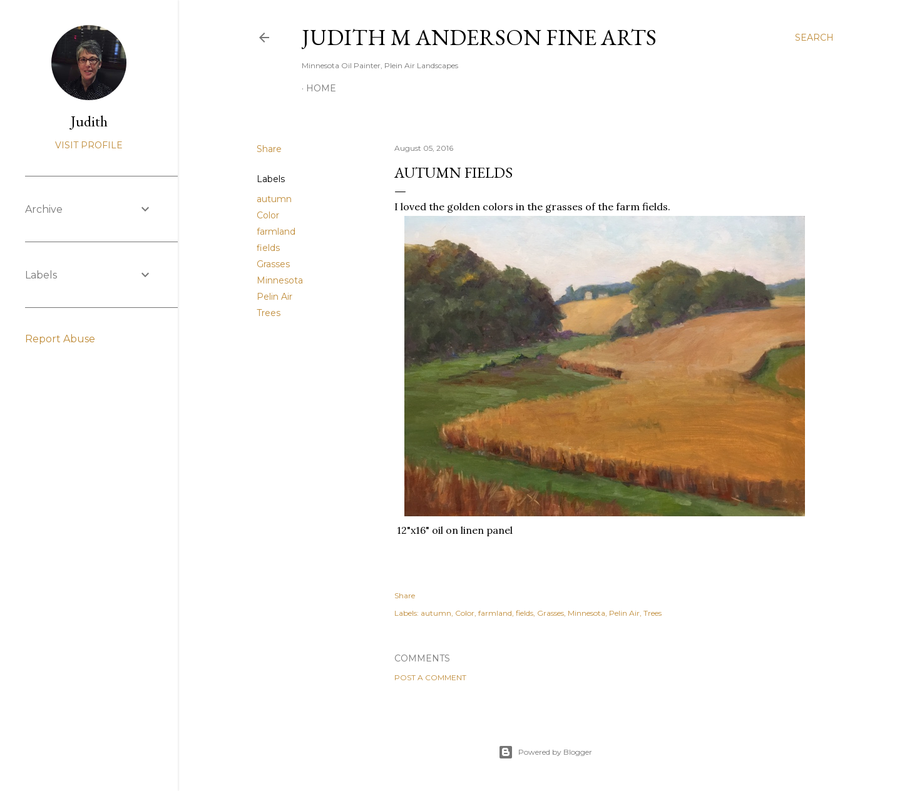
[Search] (814, 38)
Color (268, 215)
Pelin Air (274, 296)
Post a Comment (430, 677)
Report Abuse (60, 339)
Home (321, 88)
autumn (274, 199)
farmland (276, 231)
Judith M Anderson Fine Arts (479, 37)
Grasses (273, 264)
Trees (268, 313)
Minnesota (280, 280)
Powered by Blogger (545, 752)
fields (268, 247)
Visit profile (89, 145)
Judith (89, 121)
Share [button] (269, 149)
